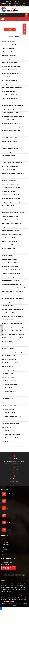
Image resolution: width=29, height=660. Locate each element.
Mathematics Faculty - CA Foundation (10, 51)
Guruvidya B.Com (4, 597)
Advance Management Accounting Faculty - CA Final (13, 126)
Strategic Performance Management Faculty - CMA (12, 227)
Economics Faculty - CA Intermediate (9, 98)
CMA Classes (8, 601)
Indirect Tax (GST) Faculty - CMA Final (10, 219)
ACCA (8, 494)
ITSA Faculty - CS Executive (7, 305)
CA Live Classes (15, 587)
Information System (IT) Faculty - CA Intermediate (12, 105)
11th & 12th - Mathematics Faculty (9, 359)
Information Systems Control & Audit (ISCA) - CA (12, 130)
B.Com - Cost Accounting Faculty (9, 405)
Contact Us (4, 554)
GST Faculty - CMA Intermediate (8, 191)
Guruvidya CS (15, 595)
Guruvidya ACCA (22, 595)
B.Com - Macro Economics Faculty (9, 391)
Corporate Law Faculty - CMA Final (9, 209)
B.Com (8, 522)
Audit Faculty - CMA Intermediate (9, 180)
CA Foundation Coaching (19, 589)
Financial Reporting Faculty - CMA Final (10, 216)
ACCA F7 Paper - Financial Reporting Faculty (11, 345)
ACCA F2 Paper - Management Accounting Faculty (12, 327)
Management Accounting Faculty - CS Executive (12, 273)
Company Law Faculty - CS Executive (9, 259)
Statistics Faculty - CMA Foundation (9, 159)
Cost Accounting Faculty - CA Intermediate (11, 76)
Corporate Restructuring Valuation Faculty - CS (12, 295)
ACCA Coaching (21, 583)
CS (7, 508)
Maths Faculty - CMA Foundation (8, 155)
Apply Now (9, 29)
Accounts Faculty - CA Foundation (9, 41)
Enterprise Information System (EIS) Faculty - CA (12, 102)
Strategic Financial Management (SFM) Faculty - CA (13, 116)
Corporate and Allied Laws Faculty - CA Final (11, 123)
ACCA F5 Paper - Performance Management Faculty (12, 337)
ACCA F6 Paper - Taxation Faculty (9, 341)
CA (7, 501)
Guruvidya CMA (10, 595)
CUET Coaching (14, 585)
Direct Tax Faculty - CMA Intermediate (10, 166)
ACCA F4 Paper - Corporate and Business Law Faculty (13, 334)
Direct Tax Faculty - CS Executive (8, 252)
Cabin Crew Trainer (6, 445)
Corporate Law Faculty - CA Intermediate (10, 73)
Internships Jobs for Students (6, 591)
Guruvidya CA (3, 595)
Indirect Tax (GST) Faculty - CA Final (9, 137)
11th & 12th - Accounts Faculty (8, 355)
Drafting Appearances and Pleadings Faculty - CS (12, 316)
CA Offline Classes (8, 587)
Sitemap (3, 551)
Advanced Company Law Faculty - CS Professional (12, 291)
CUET (8, 529)
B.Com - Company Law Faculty (8, 387)
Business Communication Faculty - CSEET (10, 230)
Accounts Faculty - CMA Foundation (9, 141)
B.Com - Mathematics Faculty (8, 409)
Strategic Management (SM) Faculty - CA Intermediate (13, 109)
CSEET (12, 601)
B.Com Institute (8, 585)
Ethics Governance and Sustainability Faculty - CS (12, 309)
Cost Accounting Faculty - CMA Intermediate (11, 169)
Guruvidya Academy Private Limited (15, 603)
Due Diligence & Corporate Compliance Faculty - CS (13, 298)
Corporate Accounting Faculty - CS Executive (11, 269)
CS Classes (3, 601)
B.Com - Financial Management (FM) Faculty (11, 416)
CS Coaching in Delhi (21, 597)
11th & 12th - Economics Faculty (8, 366)
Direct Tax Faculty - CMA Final (8, 205)
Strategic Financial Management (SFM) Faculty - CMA (13, 212)
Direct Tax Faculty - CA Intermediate (9, 80)
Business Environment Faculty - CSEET (10, 241)
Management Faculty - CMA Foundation (10, 148)
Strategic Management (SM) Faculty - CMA (11, 198)
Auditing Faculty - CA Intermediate (9, 91)
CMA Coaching (14, 583)
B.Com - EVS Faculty (6, 441)
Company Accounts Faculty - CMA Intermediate (12, 177)
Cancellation (4, 549)
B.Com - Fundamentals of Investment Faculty (11, 434)
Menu (3, 14)
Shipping (3, 547)
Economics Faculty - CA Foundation (9, 62)
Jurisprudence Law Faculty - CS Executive (10, 262)
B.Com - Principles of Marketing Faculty (10, 420)
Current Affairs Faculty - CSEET (8, 248)
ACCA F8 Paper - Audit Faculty (8, 348)
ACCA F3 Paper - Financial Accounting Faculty (11, 330)
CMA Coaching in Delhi (12, 597)
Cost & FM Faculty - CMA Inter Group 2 (10, 184)
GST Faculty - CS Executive (7, 255)
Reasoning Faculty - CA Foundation (9, 59)
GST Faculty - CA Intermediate (8, 84)
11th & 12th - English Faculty (8, 370)
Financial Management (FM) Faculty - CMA (11, 187)
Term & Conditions (5, 544)
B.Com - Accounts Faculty (7, 373)
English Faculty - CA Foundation (8, 48)
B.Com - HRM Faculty (6, 402)
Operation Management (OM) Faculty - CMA (11, 194)
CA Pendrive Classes (11, 589)
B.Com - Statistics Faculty (7, 398)
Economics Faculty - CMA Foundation (10, 144)
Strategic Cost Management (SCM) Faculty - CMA (12, 202)
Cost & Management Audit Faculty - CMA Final (11, 223)
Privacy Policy (4, 542)
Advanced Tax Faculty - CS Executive (9, 312)
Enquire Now (24, 29)
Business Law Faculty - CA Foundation (10, 44)
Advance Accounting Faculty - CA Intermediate (12, 87)
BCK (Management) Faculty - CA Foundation (11, 66)
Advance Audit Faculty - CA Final (8, 119)
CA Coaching (3, 583)
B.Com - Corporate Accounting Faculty (10, 384)
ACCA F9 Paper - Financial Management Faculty (12, 352)
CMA (8, 515)
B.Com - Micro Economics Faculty (9, 380)
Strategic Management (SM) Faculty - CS (10, 280)
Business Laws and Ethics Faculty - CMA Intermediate (13, 173)
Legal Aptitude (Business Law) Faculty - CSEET (11, 234)
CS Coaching (8, 583)
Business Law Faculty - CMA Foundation (10, 152)
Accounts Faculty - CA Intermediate (9, 69)
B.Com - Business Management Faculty (10, 437)
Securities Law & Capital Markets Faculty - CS (11, 284)
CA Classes (24, 599)
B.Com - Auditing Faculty (7, 427)
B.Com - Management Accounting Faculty (10, 423)
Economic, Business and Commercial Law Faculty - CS (13, 287)
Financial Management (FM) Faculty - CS (10, 277)
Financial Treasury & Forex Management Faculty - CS (13, 302)
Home (3, 539)
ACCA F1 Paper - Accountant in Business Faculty (12, 323)
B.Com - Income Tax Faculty (7, 395)
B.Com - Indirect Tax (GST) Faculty (9, 430)
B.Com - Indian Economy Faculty (8, 412)
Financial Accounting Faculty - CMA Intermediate (12, 162)
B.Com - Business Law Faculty (8, 377)
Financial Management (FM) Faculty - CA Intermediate (13, 94)
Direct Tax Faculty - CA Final (7, 134)
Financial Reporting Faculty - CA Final (10, 112)
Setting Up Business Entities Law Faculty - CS (11, 266)
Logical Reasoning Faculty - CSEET (9, 237)
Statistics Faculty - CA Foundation (9, 55)
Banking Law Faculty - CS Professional (10, 320)
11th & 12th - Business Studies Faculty (10, 362)
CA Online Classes (22, 587)
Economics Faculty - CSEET (7, 244)
